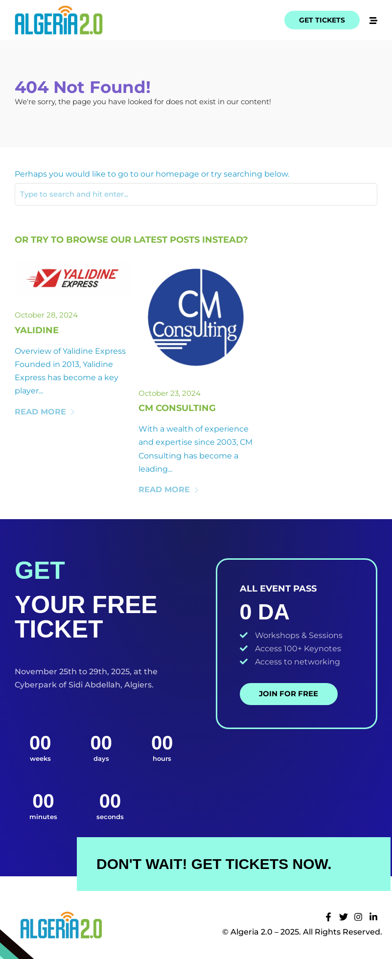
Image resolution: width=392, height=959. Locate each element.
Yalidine (37, 330)
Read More (45, 411)
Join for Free (288, 693)
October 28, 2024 (46, 315)
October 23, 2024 (169, 393)
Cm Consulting (177, 408)
